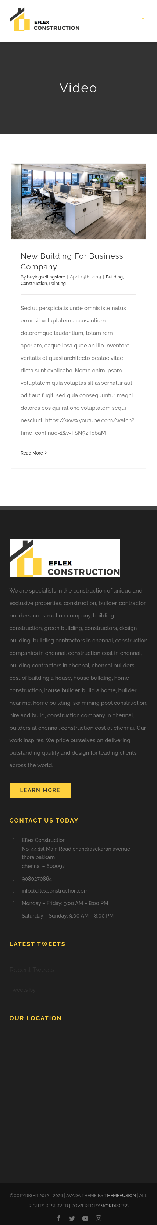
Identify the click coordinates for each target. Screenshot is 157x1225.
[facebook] (59, 1218)
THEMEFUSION (120, 1195)
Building (114, 277)
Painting (57, 283)
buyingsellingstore (46, 277)
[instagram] (98, 1218)
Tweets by (23, 990)
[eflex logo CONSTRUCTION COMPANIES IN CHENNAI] (44, 10)
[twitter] (72, 1218)
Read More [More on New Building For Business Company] (32, 453)
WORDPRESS (115, 1205)
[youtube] (85, 1218)
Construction (34, 283)
